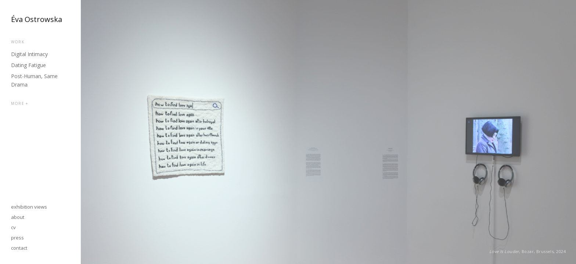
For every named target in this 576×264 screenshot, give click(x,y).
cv (13, 227)
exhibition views (29, 206)
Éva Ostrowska (36, 19)
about (17, 217)
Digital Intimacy (29, 54)
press (17, 237)
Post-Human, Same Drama (34, 80)
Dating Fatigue (28, 65)
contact (19, 248)
